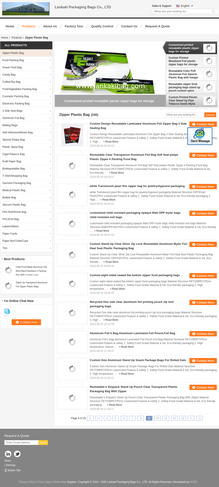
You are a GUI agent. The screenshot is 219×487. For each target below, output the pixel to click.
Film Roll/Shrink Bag (14, 212)
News (7, 460)
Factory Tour (74, 26)
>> (191, 418)
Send (43, 442)
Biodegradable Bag (13, 168)
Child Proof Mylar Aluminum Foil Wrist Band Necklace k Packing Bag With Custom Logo (31, 271)
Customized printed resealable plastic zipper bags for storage (184, 48)
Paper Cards (9, 233)
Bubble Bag (9, 197)
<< (98, 418)
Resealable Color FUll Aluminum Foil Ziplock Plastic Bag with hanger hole (183, 74)
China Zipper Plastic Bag (51, 481)
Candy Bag (8, 74)
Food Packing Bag (13, 60)
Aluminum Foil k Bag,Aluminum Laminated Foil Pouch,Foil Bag (132, 333)
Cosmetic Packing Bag (15, 96)
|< (90, 418)
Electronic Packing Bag (15, 103)
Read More (111, 141)
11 (165, 418)
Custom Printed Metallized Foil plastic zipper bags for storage (183, 61)
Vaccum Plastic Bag (14, 204)
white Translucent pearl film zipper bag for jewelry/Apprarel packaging (137, 186)
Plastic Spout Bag (12, 146)
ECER (193, 481)
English (187, 5)
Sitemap (10, 465)
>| (199, 418)
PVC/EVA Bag (10, 219)
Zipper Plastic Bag (13, 53)
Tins (4, 248)
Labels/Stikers (10, 226)
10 (157, 418)
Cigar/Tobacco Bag (13, 154)
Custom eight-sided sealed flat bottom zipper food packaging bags (135, 275)
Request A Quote (157, 26)
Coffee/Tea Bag (11, 81)
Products (28, 26)
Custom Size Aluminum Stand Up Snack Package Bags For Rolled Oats (138, 360)
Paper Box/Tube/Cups (15, 240)
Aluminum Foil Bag (13, 118)
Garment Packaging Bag (16, 183)
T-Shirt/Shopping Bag (14, 175)
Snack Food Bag (12, 67)
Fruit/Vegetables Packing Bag (19, 89)
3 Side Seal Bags (12, 110)
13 (182, 418)
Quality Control (102, 26)
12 (174, 418)
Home (10, 26)
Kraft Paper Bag (11, 161)
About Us (50, 26)
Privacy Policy (27, 481)
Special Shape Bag (13, 139)
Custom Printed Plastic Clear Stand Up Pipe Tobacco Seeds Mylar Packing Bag (183, 100)
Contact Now (205, 124)
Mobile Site (12, 470)
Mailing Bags (10, 125)
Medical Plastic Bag (13, 190)
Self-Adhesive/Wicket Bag (17, 132)
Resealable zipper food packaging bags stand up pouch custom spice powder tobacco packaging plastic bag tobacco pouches (184, 87)
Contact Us (129, 26)
